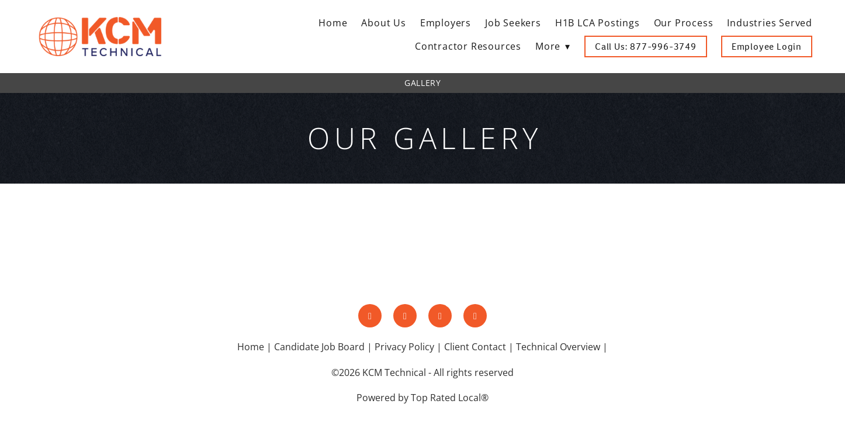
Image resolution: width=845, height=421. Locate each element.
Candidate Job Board (319, 346)
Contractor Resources (468, 46)
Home (332, 22)
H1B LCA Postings (597, 22)
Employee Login (767, 46)
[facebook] (370, 315)
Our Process (684, 22)
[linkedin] (440, 315)
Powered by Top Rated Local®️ (422, 397)
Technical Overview (558, 346)
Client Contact (475, 346)
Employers (445, 22)
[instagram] (405, 315)
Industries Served (769, 22)
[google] (475, 315)
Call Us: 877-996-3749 (646, 46)
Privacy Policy (404, 346)
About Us (383, 22)
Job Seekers (513, 22)
